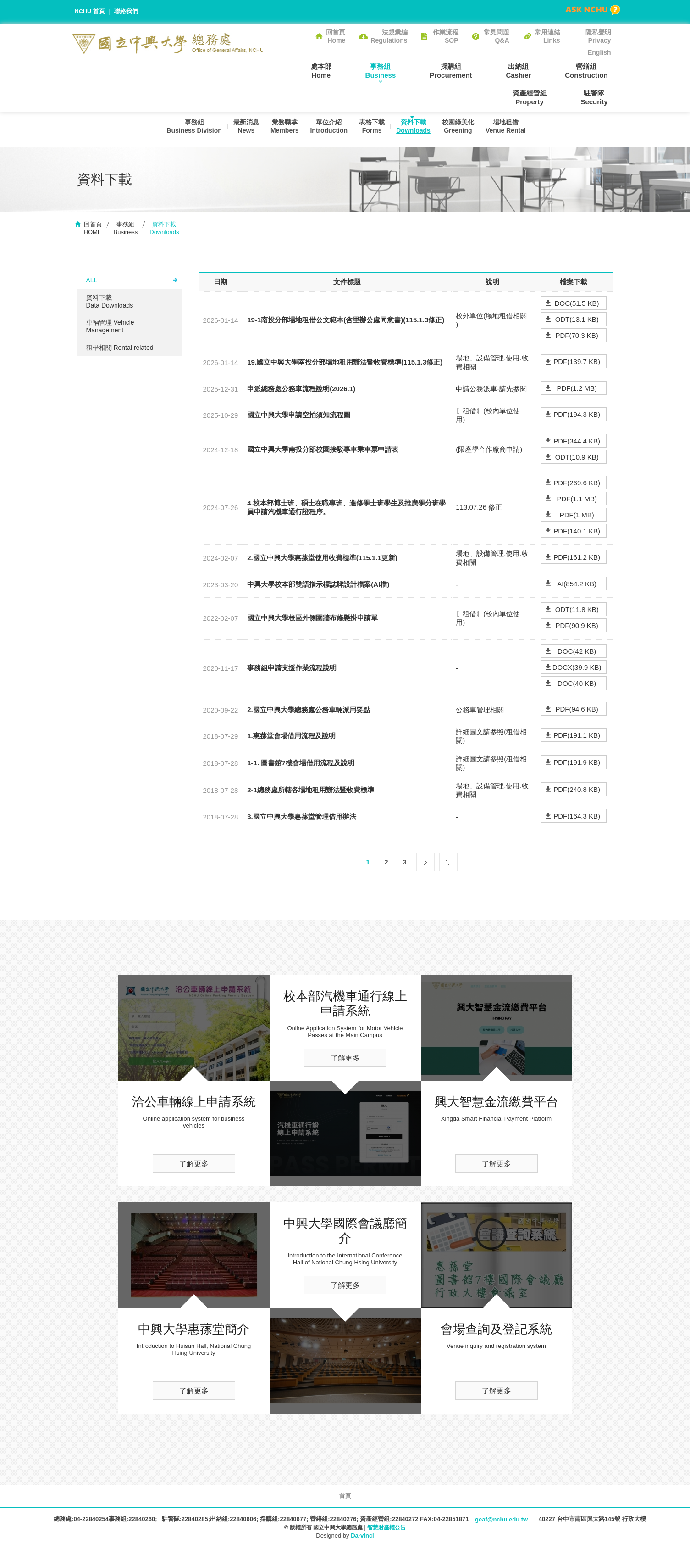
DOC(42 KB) (577, 652)
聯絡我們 (126, 11)
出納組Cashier (466, 70)
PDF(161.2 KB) (576, 558)
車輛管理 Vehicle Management (110, 327)
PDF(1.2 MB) (577, 389)
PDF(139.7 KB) (576, 363)
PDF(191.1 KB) (576, 737)
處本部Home (287, 70)
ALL (92, 281)
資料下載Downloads (414, 129)
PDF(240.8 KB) (576, 791)
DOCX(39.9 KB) (577, 668)
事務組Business (341, 70)
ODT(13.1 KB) (577, 320)
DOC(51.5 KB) (577, 304)
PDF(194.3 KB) (576, 416)
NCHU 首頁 (90, 11)
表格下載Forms (371, 129)
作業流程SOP (445, 36)
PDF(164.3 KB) (576, 817)
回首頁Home (335, 36)
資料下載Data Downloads (109, 302)
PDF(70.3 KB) (576, 336)
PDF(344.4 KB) (576, 442)
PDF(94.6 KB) (576, 710)
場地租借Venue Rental (509, 129)
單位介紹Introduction (327, 129)
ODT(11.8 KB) (577, 610)
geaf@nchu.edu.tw (501, 1520)
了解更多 (194, 1164)
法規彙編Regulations (388, 36)
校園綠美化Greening (460, 129)
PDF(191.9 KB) (576, 764)
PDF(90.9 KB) (576, 626)
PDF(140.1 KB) (576, 532)
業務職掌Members (281, 129)
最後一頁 (448, 861)
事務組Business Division (188, 129)
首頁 (345, 1496)
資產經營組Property (594, 70)
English (599, 52)
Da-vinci (362, 1536)
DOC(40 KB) (577, 684)
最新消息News (241, 129)
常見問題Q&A (496, 36)
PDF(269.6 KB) (576, 484)
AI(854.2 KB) (576, 585)
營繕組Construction (527, 70)
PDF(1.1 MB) (577, 500)
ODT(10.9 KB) (577, 458)
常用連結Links (547, 36)
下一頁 (425, 861)
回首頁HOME (93, 229)
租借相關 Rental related (120, 348)
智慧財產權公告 (386, 1528)
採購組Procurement (405, 70)
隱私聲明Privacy (598, 36)
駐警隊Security (597, 97)
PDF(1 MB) (577, 516)
